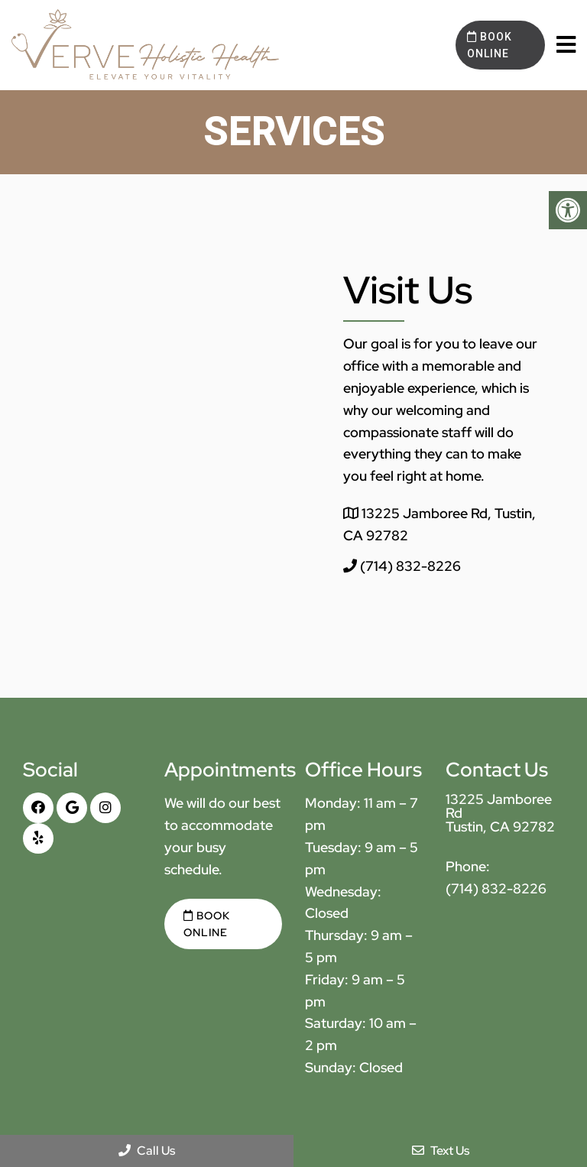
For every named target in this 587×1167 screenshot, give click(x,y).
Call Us (146, 1151)
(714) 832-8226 (410, 566)
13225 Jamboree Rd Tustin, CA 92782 (500, 813)
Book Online (489, 45)
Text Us (440, 1151)
